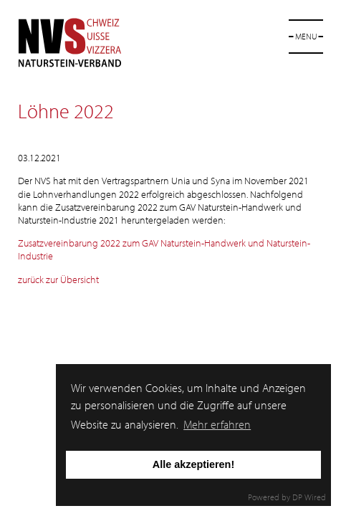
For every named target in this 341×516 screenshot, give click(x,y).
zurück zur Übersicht (58, 279)
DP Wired (309, 497)
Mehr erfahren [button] (217, 424)
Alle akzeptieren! (193, 464)
